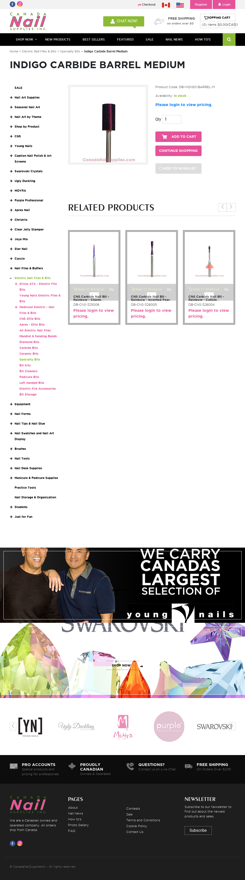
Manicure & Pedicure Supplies (36, 477)
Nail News (75, 813)
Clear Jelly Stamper (29, 229)
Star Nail (21, 248)
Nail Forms (23, 413)
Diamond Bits (29, 342)
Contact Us (134, 831)
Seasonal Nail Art (27, 107)
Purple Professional (29, 200)
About (73, 807)
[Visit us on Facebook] (13, 843)
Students (21, 507)
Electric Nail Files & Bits (39, 51)
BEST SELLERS (94, 39)
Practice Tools (25, 487)
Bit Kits (25, 365)
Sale (129, 814)
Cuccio (20, 258)
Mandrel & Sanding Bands (38, 336)
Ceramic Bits (28, 353)
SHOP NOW (121, 590)
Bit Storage (27, 394)
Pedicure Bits (29, 376)
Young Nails (23, 146)
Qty (158, 119)
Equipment (22, 404)
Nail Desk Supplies (28, 468)
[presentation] (222, 207)
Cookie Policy (136, 826)
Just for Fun (23, 516)
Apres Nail (22, 210)
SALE (149, 39)
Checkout (149, 4)
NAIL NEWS (174, 39)
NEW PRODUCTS (57, 39)
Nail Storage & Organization (35, 497)
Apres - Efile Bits (32, 324)
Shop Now (24, 39)
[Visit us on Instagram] (20, 843)
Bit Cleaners (28, 371)
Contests (133, 808)
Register (201, 4)
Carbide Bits (28, 347)
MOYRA (20, 190)
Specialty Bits (70, 51)
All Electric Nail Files (35, 330)
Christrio (21, 219)
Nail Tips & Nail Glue (30, 423)
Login (224, 4)
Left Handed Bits (31, 382)
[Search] (229, 39)
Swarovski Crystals (28, 171)
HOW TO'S (203, 39)
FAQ (71, 830)
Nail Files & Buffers (29, 268)
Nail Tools (22, 458)
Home (14, 51)
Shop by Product (27, 126)
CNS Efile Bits (29, 318)
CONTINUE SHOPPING (178, 151)
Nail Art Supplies (27, 97)
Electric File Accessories (37, 388)
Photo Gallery (78, 825)
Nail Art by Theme (28, 116)
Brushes (20, 448)
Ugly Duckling (25, 180)
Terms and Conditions (143, 820)
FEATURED (125, 39)
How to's (74, 819)
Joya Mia (21, 239)
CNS (18, 136)
